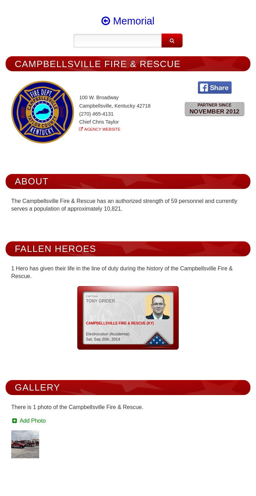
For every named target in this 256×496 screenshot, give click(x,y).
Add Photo (28, 421)
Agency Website (102, 129)
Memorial (127, 21)
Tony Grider (100, 301)
